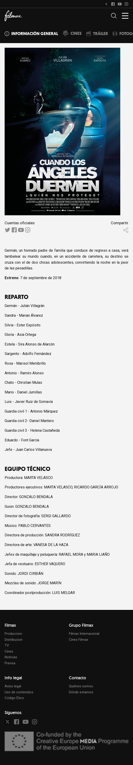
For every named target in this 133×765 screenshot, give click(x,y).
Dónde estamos (81, 692)
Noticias (11, 657)
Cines (9, 651)
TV (7, 645)
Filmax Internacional (84, 634)
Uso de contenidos (19, 692)
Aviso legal (13, 686)
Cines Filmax (78, 640)
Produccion (13, 634)
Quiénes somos (81, 686)
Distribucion (13, 640)
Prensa (10, 663)
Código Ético (14, 698)
